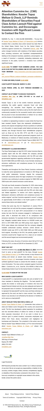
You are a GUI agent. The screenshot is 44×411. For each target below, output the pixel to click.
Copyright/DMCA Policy (23, 397)
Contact (22, 401)
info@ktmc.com (7, 347)
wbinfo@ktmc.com (14, 142)
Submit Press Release (32, 394)
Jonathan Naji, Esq (7, 337)
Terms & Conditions (9, 397)
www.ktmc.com (32, 41)
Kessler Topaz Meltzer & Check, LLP (15, 41)
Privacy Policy (37, 397)
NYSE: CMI (35, 48)
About (7, 394)
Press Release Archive (17, 394)
